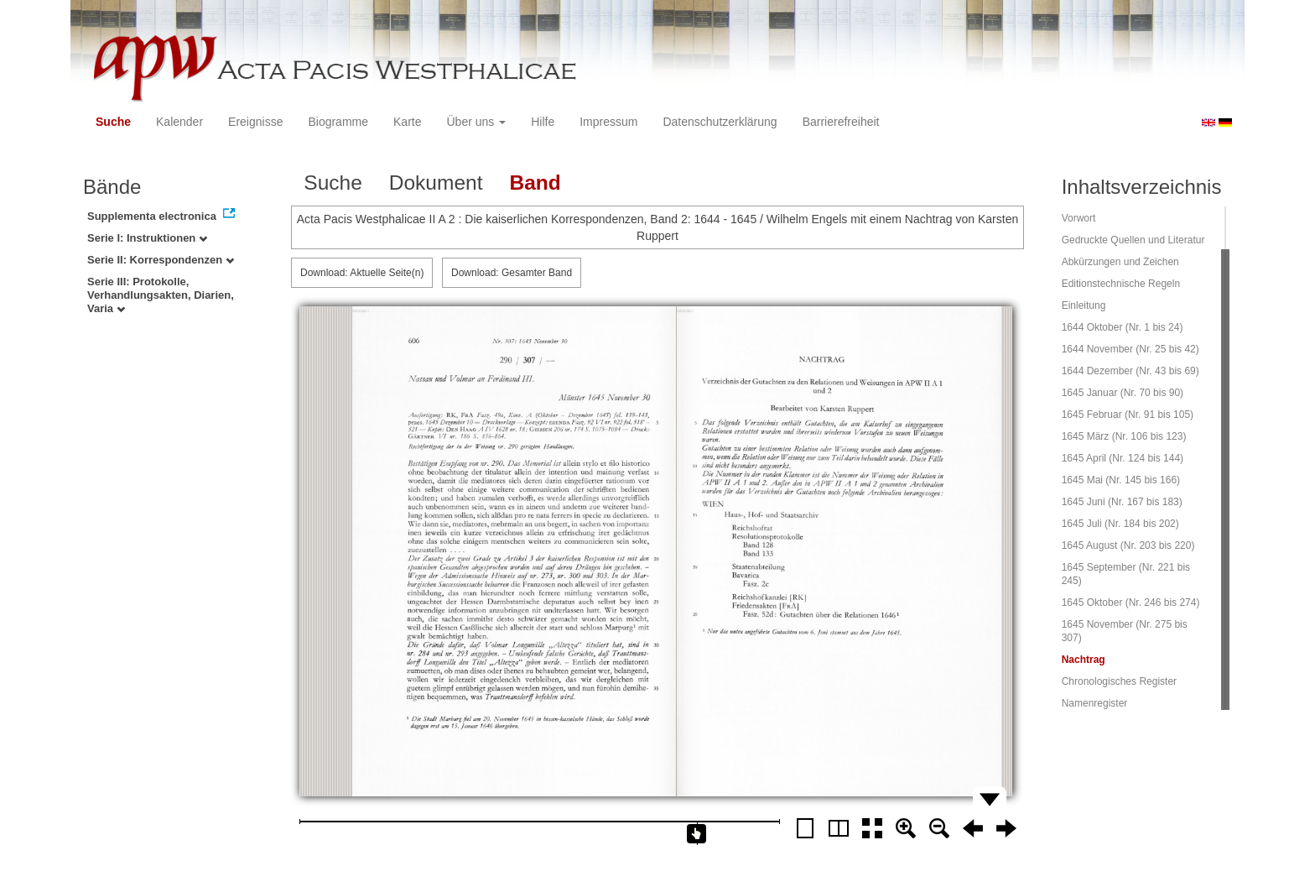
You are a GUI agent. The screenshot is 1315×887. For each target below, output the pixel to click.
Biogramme (338, 121)
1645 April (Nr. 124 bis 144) (1122, 458)
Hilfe (542, 121)
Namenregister (1095, 703)
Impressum (608, 121)
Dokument (436, 182)
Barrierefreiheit (841, 121)
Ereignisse (255, 121)
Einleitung (1084, 305)
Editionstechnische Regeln (1121, 284)
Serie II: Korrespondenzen (160, 259)
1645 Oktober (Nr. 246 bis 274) (1131, 602)
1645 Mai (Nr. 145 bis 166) (1121, 480)
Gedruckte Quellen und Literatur (1133, 240)
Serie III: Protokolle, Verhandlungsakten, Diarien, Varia (160, 295)
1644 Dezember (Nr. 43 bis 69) (1130, 371)
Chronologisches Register (1119, 681)
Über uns (477, 121)
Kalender (179, 121)
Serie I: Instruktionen (147, 238)
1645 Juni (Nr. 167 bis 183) (1122, 502)
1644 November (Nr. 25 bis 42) (1130, 349)
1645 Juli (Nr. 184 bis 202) (1120, 524)
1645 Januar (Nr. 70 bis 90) (1122, 393)
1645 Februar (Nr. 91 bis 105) (1127, 414)
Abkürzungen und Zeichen (1120, 262)
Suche (113, 121)
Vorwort (1079, 218)
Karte (407, 121)
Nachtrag (1083, 659)
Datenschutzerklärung (720, 121)
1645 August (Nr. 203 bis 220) (1128, 545)
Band (534, 182)
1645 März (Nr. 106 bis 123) (1124, 436)
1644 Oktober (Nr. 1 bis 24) (1122, 327)
